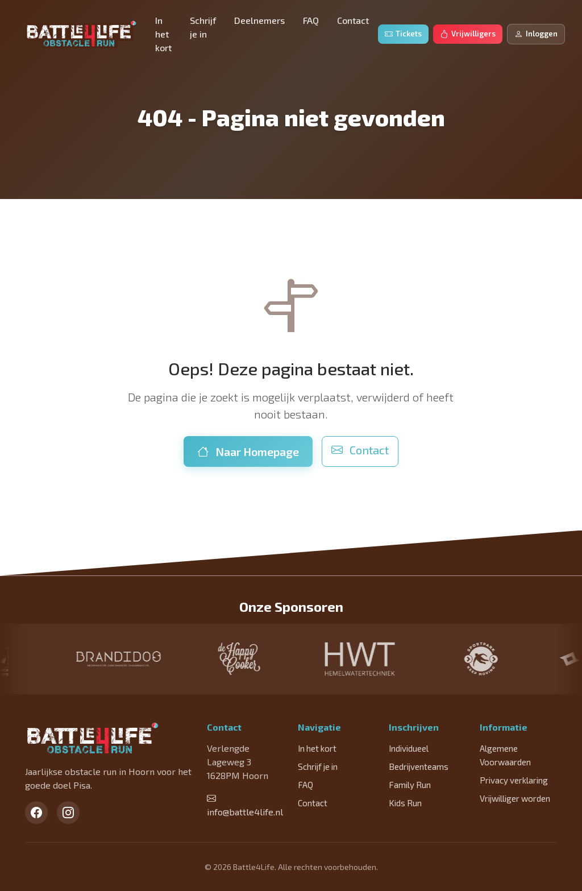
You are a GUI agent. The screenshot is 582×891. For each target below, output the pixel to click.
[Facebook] (36, 812)
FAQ (311, 20)
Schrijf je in (203, 27)
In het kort (163, 34)
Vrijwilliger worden (515, 798)
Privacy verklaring (514, 780)
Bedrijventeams (418, 766)
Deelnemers (259, 20)
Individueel (409, 748)
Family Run (410, 785)
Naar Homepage (248, 451)
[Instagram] (68, 812)
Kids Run (405, 803)
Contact (353, 20)
